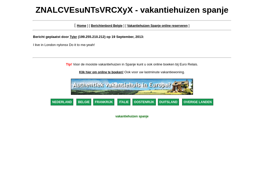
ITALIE (124, 102)
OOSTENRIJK (144, 102)
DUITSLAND (168, 102)
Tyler (73, 37)
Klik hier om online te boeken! (101, 72)
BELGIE (84, 102)
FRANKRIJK (104, 102)
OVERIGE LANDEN (198, 102)
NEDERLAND (62, 102)
